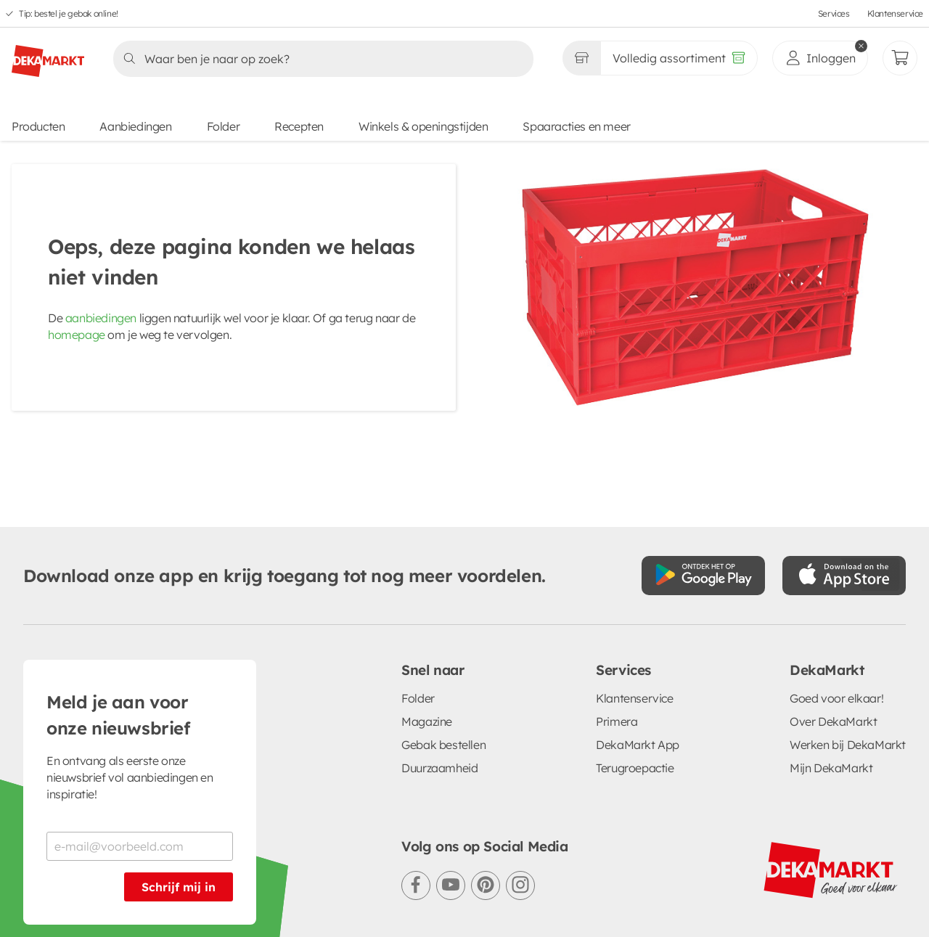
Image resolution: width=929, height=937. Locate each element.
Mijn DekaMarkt (831, 664)
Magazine (426, 617)
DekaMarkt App (637, 641)
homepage (76, 334)
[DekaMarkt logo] (48, 55)
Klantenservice (895, 13)
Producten (38, 126)
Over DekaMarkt (833, 617)
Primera (616, 617)
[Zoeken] (319, 58)
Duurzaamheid (439, 664)
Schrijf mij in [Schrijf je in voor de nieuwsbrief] (179, 783)
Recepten (299, 126)
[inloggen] (820, 58)
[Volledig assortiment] (679, 58)
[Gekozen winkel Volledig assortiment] (581, 58)
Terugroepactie (635, 664)
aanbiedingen (100, 318)
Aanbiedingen (135, 126)
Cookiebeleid (323, 893)
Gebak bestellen (443, 641)
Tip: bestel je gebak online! (68, 13)
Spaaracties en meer (576, 126)
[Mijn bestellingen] (900, 58)
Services (834, 13)
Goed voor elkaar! (836, 594)
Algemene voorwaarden (86, 893)
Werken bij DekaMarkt (848, 641)
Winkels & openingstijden (423, 126)
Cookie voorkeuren (429, 893)
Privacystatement (219, 893)
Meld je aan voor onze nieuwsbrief (118, 611)
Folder (223, 126)
